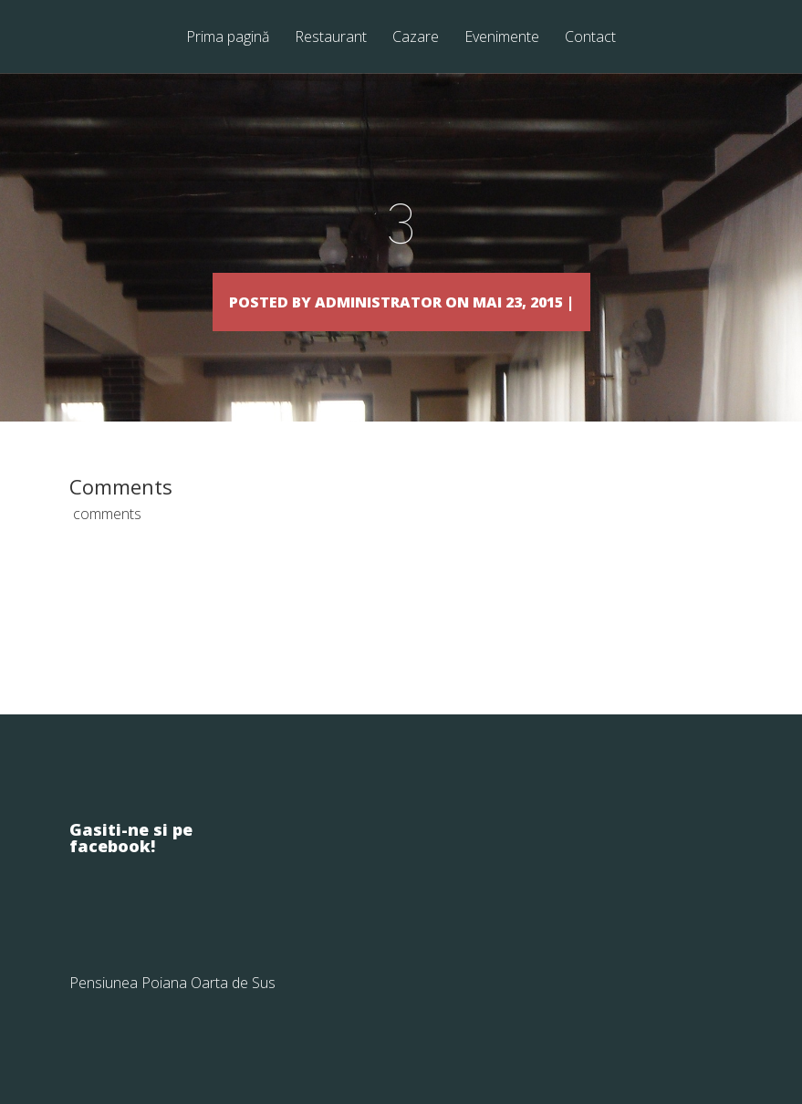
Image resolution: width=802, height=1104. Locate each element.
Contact (590, 38)
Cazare (415, 38)
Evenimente (501, 38)
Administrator (362, 301)
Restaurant (331, 38)
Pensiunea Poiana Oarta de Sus (172, 1009)
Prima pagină (227, 38)
